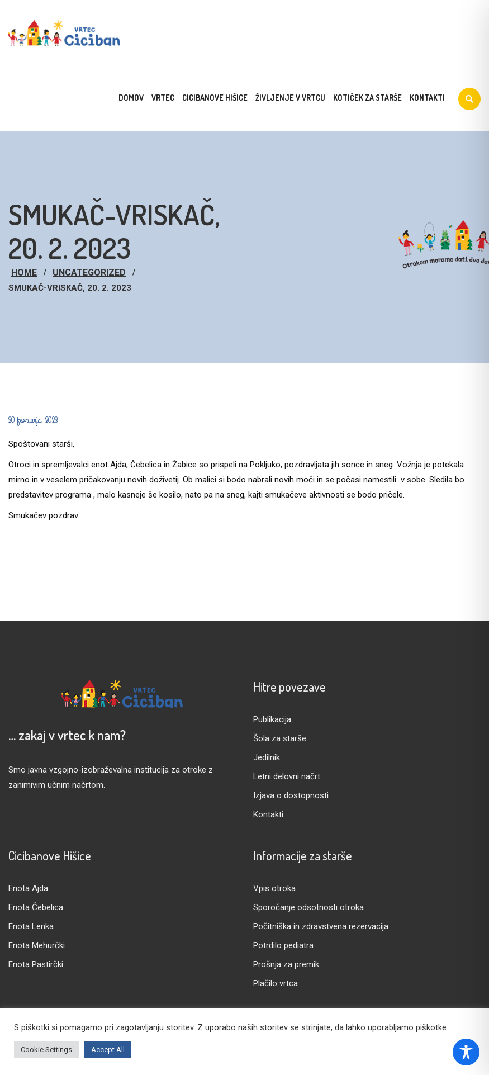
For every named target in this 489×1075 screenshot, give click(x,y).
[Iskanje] (469, 99)
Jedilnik (266, 757)
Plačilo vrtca (275, 983)
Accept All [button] (108, 1049)
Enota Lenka (31, 926)
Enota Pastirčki (35, 964)
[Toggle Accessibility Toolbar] (466, 1052)
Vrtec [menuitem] (162, 97)
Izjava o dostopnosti (291, 795)
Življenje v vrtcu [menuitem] (290, 97)
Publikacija (272, 719)
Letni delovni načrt (286, 776)
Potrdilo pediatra (283, 945)
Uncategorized (89, 272)
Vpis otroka (274, 888)
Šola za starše (279, 738)
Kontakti (268, 814)
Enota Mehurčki (36, 945)
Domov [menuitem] (131, 97)
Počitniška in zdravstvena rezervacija (320, 926)
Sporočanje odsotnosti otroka (308, 907)
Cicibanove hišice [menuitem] (215, 97)
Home (24, 272)
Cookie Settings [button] (46, 1049)
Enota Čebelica (35, 907)
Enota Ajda (28, 888)
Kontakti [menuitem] (427, 97)
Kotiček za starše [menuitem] (367, 97)
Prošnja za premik (286, 964)
